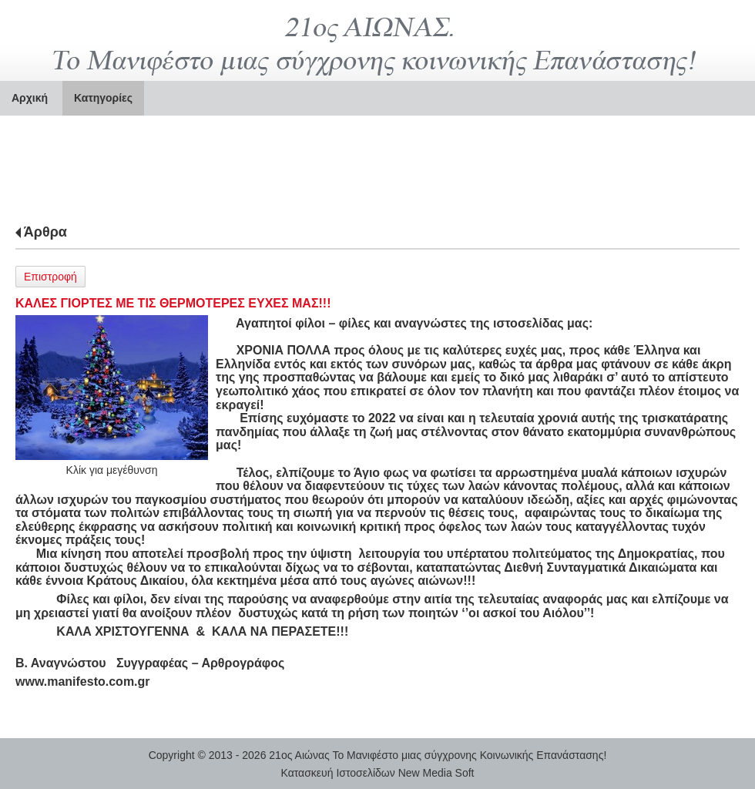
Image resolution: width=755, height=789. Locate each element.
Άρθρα (45, 232)
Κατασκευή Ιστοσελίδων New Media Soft (378, 773)
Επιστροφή (50, 276)
